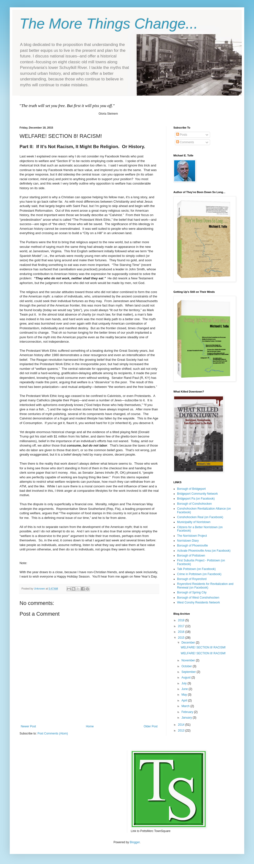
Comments (185, 142)
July (184, 683)
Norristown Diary (188, 540)
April (184, 700)
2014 (181, 724)
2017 (181, 626)
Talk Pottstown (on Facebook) (196, 569)
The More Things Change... (109, 23)
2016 (181, 632)
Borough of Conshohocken (194, 503)
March (185, 706)
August (186, 677)
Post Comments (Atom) (52, 733)
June (185, 689)
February (187, 712)
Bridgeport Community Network (197, 493)
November (188, 660)
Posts (181, 134)
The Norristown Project (192, 535)
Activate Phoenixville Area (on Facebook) (204, 550)
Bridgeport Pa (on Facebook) (196, 498)
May (184, 694)
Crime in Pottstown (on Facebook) (199, 574)
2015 (181, 637)
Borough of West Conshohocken (198, 597)
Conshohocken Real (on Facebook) (200, 517)
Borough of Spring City (192, 592)
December (188, 642)
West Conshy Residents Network (198, 602)
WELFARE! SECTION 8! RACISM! (203, 647)
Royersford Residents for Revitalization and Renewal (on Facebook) (205, 585)
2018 (181, 620)
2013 (181, 730)
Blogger (135, 842)
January (187, 717)
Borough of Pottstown (191, 555)
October (187, 666)
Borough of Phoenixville (192, 545)
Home (90, 726)
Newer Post (28, 726)
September (189, 672)
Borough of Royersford (192, 579)
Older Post (151, 726)
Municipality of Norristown (194, 522)
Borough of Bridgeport (191, 489)
